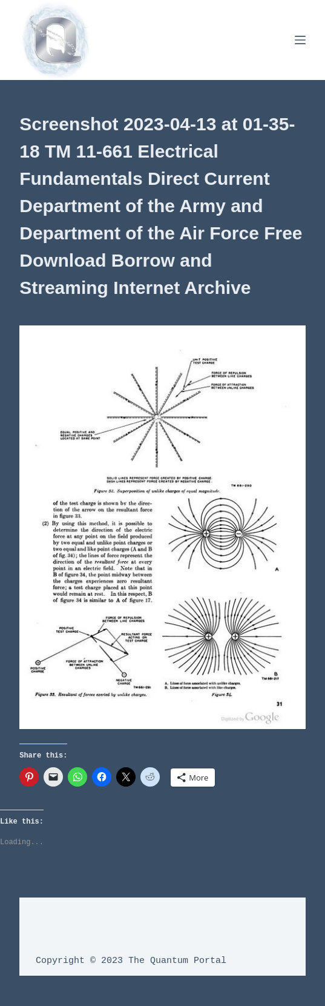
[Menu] (300, 40)
